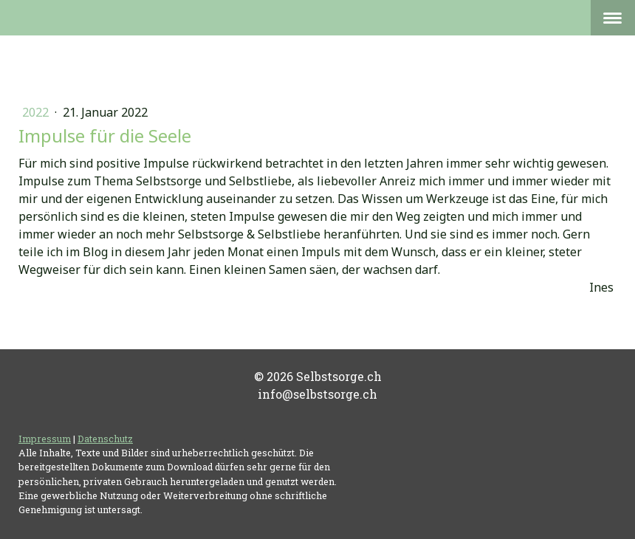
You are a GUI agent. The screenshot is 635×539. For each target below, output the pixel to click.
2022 (37, 112)
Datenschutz (105, 438)
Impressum (44, 438)
